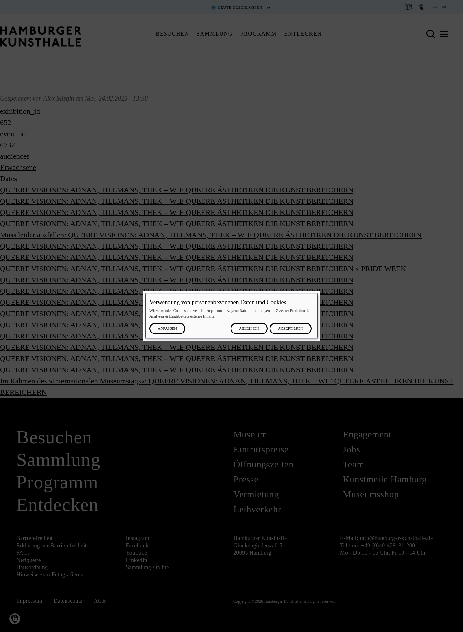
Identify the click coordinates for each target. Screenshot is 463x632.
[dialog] (231, 316)
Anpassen (167, 329)
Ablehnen (249, 329)
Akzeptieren (290, 329)
